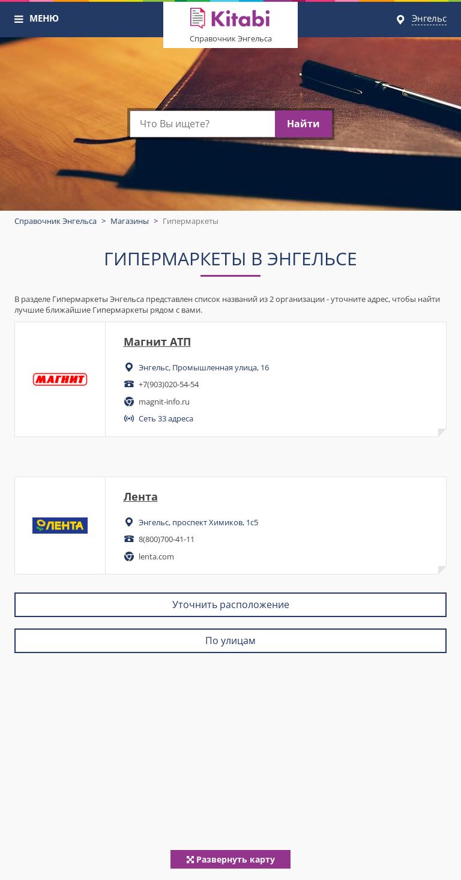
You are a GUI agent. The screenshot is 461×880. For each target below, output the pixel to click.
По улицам (230, 640)
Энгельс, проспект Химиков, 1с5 (198, 522)
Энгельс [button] (429, 18)
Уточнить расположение (230, 604)
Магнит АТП (157, 341)
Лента (141, 496)
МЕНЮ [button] (44, 18)
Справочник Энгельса (231, 38)
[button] (19, 19)
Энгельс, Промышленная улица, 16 (204, 367)
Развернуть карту (231, 859)
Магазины (129, 220)
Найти (303, 123)
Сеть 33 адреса (166, 418)
